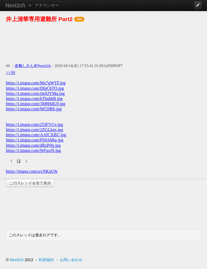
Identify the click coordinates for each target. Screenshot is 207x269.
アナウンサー (47, 5)
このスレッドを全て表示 (30, 183)
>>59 (10, 72)
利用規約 (46, 260)
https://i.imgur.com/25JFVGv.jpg (34, 124)
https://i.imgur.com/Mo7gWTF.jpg (35, 83)
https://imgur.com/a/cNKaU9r (32, 171)
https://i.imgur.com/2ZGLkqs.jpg (34, 129)
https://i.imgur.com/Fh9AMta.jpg (34, 140)
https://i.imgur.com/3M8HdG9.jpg (35, 103)
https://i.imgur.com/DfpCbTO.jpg (35, 88)
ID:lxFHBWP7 (111, 66)
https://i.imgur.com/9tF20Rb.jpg (34, 109)
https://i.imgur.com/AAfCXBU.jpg (36, 134)
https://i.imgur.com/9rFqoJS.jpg (33, 150)
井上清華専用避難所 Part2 (39, 19)
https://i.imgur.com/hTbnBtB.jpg (34, 98)
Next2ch (15, 5)
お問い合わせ (71, 260)
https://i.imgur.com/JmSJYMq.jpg (35, 93)
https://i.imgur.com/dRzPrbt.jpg (33, 145)
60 (8, 66)
